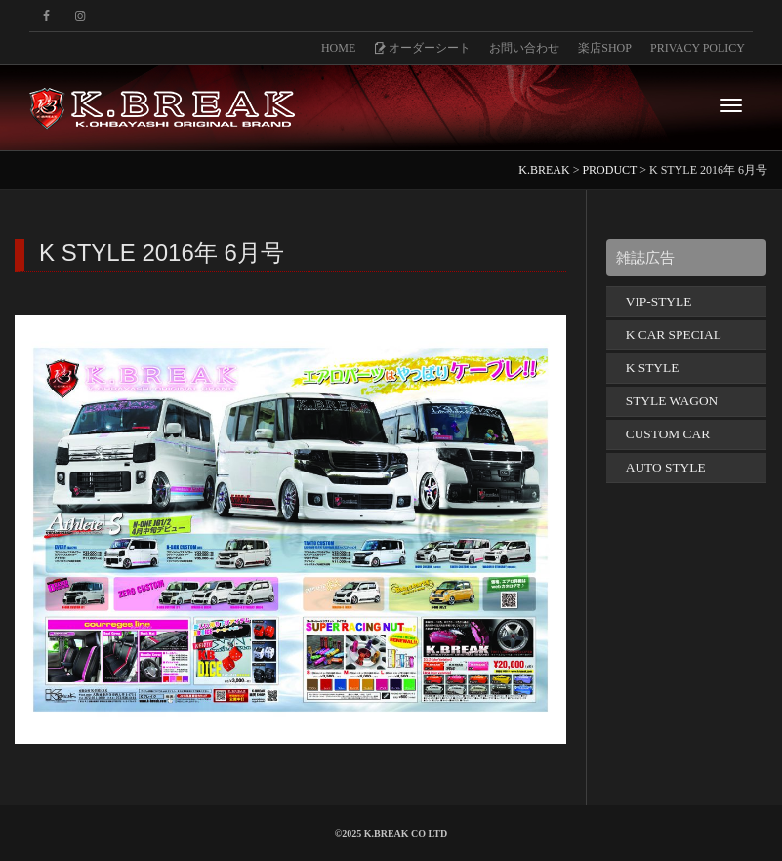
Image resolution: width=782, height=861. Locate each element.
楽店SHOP (605, 48)
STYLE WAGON (672, 400)
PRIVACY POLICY (697, 48)
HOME (338, 48)
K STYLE (652, 367)
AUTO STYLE (666, 467)
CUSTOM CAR (668, 434)
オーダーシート (422, 48)
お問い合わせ (524, 48)
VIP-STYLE (659, 301)
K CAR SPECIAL (673, 334)
